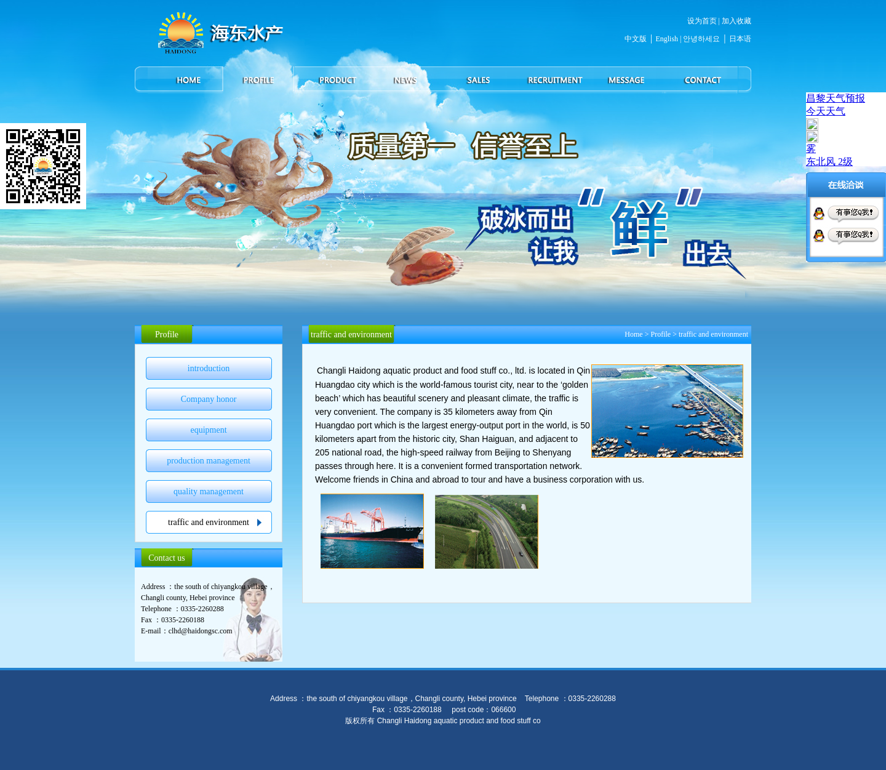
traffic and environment (208, 522)
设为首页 (702, 21)
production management (208, 460)
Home (633, 334)
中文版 (636, 38)
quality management (209, 491)
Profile (660, 334)
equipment (208, 430)
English (666, 38)
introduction (208, 368)
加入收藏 (736, 21)
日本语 (740, 38)
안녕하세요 (700, 38)
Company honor (209, 399)
